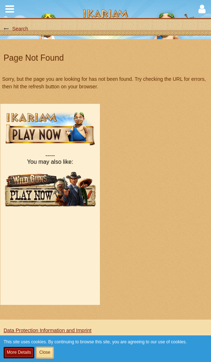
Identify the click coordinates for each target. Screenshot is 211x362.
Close (44, 352)
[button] (10, 9)
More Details (19, 352)
